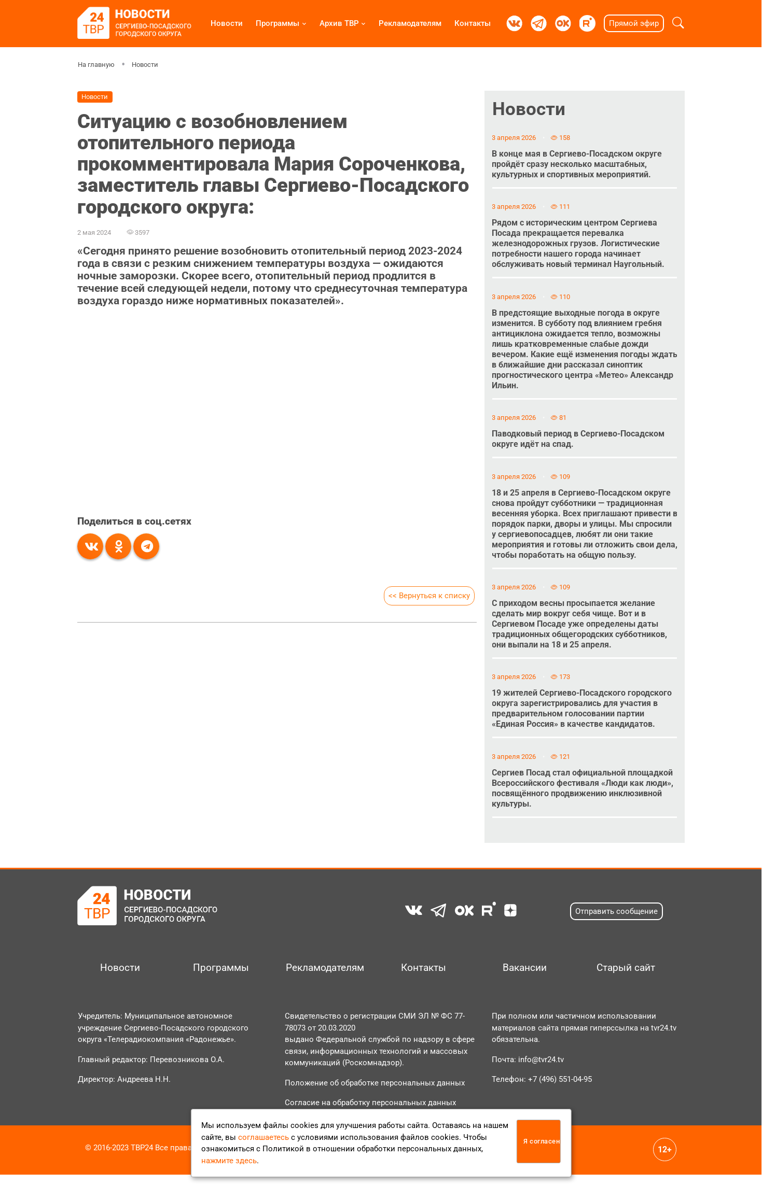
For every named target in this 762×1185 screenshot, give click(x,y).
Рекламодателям (410, 23)
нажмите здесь (229, 1160)
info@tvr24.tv (541, 1070)
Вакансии (525, 978)
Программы (277, 23)
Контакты (472, 23)
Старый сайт (626, 978)
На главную (96, 64)
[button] (678, 23)
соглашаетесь (263, 1137)
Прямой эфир (634, 23)
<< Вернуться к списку (429, 595)
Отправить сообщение (616, 921)
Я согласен (541, 1141)
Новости (227, 23)
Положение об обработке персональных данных (375, 1093)
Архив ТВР (339, 23)
